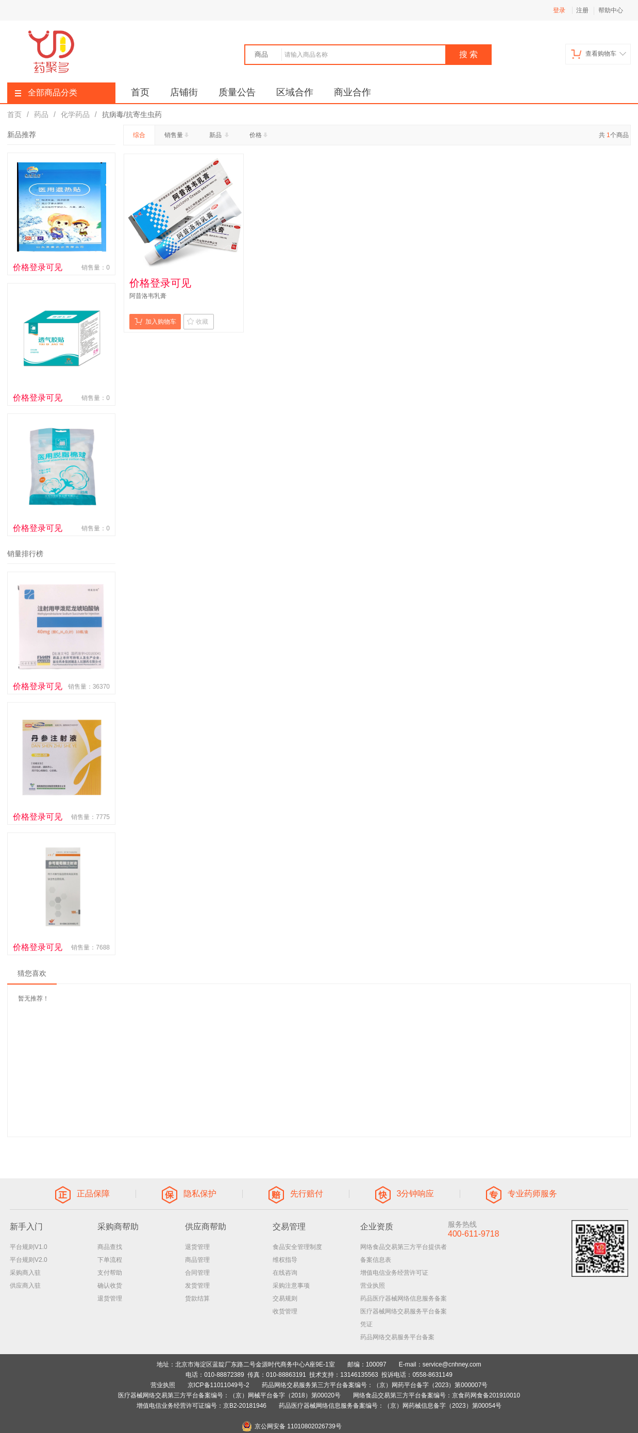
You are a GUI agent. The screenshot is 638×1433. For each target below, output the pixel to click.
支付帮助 (109, 1272)
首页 (140, 92)
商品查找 (109, 1247)
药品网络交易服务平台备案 (397, 1337)
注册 (582, 10)
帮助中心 (610, 10)
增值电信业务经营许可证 (394, 1272)
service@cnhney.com (452, 1364)
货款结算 (197, 1298)
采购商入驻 (25, 1272)
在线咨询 (285, 1272)
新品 (220, 135)
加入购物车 (155, 321)
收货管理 (285, 1311)
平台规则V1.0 (28, 1247)
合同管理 (197, 1272)
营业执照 (372, 1285)
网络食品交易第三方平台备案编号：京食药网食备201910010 (436, 1395)
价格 (259, 135)
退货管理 (109, 1298)
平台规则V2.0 (28, 1259)
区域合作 (294, 92)
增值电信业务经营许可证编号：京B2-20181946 (201, 1405)
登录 (559, 10)
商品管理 (197, 1259)
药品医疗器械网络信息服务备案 (403, 1298)
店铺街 (184, 92)
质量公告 (237, 92)
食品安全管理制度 (297, 1247)
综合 (139, 135)
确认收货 (109, 1285)
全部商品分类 (46, 92)
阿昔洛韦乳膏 (147, 295)
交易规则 (285, 1298)
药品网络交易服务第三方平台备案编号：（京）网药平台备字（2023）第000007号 (375, 1385)
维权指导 (285, 1259)
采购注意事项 (291, 1285)
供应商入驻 (25, 1285)
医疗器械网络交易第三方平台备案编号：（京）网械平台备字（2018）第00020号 (229, 1395)
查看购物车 (598, 54)
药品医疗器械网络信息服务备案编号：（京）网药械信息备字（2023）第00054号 (390, 1405)
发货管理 (197, 1285)
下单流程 (109, 1259)
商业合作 (352, 92)
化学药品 (75, 114)
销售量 (177, 135)
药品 (41, 114)
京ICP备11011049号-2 (218, 1385)
